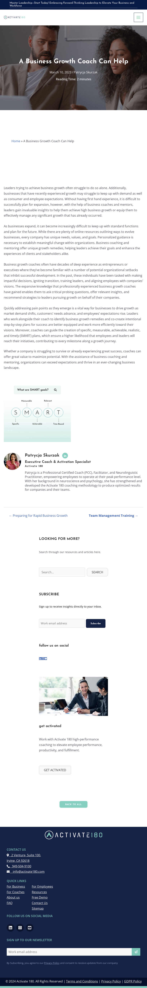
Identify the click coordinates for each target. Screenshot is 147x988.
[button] (97, 572)
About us (13, 896)
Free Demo (40, 896)
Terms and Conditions (82, 980)
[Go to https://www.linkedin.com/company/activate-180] (40, 657)
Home (15, 141)
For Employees (42, 885)
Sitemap (38, 907)
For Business (16, 885)
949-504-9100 (19, 865)
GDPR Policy (133, 980)
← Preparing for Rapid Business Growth (38, 516)
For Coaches (15, 891)
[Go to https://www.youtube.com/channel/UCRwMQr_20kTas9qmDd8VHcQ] (45, 657)
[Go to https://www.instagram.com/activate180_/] (43, 657)
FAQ (9, 902)
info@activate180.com (26, 870)
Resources (39, 891)
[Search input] (62, 572)
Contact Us (40, 902)
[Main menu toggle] (138, 17)
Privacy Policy (52, 961)
